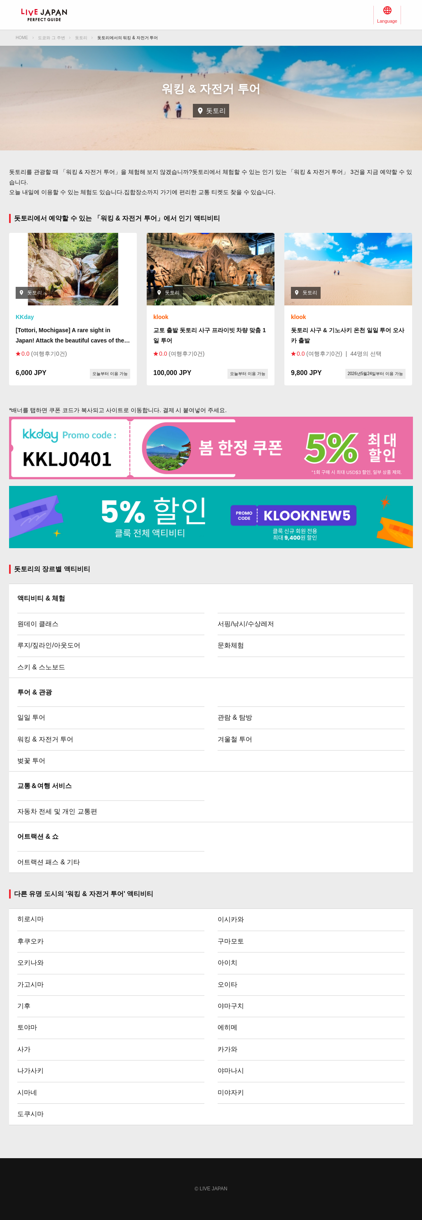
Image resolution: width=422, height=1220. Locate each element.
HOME (22, 37)
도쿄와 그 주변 (51, 37)
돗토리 (81, 37)
